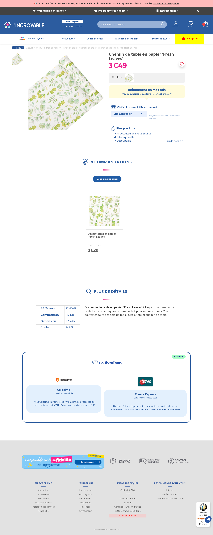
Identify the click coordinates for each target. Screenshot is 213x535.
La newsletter (43, 494)
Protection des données (43, 506)
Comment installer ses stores (170, 498)
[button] (208, 519)
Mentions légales (128, 498)
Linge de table (70, 47)
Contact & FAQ (127, 490)
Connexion (43, 490)
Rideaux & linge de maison (48, 47)
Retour (17, 47)
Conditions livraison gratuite (127, 506)
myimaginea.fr (85, 510)
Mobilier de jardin (170, 494)
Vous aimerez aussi (107, 178)
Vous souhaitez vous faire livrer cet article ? (147, 93)
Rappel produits (127, 515)
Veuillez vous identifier (73, 26)
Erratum (127, 502)
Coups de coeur (95, 38)
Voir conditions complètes (166, 3)
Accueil (29, 47)
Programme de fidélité (113, 10)
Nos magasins (85, 494)
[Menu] (208, 503)
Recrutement (169, 10)
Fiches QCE (43, 510)
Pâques (169, 490)
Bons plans (189, 39)
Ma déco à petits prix (126, 38)
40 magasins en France (51, 10)
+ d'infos (178, 356)
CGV (128, 494)
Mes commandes (43, 502)
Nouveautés (68, 38)
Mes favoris (43, 498)
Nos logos (85, 506)
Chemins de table (87, 47)
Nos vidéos (85, 502)
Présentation (85, 490)
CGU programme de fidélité (127, 510)
